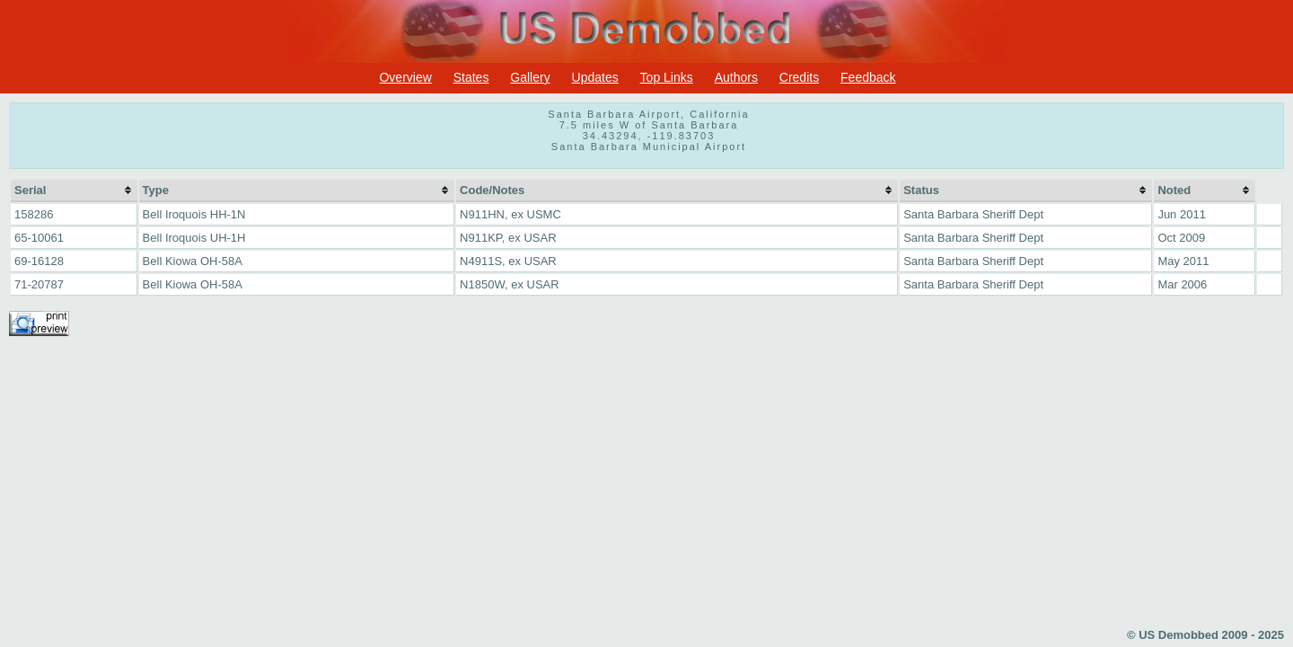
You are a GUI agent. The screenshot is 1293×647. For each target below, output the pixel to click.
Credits (799, 77)
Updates (595, 77)
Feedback (867, 77)
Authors (736, 77)
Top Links (666, 77)
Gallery (530, 77)
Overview (405, 77)
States (471, 77)
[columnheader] (74, 191)
